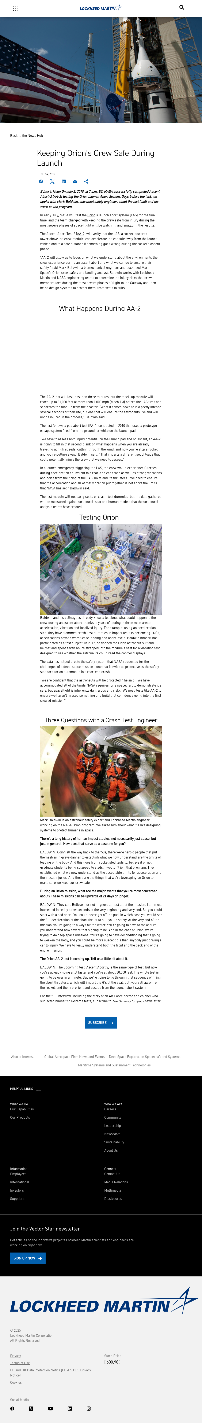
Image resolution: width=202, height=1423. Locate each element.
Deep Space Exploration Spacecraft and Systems (144, 1056)
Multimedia (112, 1190)
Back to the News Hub (26, 135)
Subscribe (97, 1022)
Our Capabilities (22, 1109)
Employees (18, 1173)
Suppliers (17, 1198)
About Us (111, 1150)
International (19, 1182)
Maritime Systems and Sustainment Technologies (114, 1065)
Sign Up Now (24, 1258)
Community (112, 1117)
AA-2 (57, 196)
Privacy (15, 1355)
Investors (17, 1190)
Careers (110, 1109)
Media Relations (116, 1182)
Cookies (16, 1382)
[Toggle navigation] (16, 8)
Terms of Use (20, 1362)
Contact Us (112, 1173)
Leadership (112, 1125)
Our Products (20, 1117)
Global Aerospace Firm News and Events (74, 1056)
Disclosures (113, 1198)
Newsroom (112, 1133)
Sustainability (114, 1142)
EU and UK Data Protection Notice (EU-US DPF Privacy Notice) (50, 1372)
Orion (91, 215)
